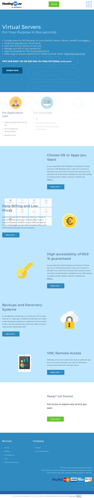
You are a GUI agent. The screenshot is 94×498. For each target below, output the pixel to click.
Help (6, 459)
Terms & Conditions (42, 451)
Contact (38, 448)
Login (54, 4)
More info (54, 187)
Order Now (55, 419)
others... (87, 40)
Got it (79, 496)
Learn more (72, 496)
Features (7, 451)
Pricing (6, 448)
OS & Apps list (9, 455)
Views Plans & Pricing (74, 54)
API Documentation (11, 462)
